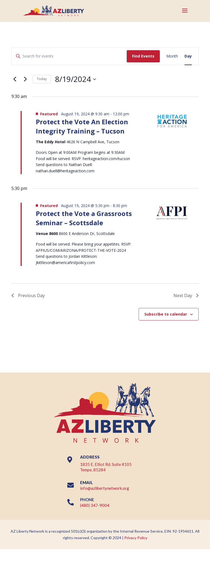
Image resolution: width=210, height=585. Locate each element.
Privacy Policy (135, 537)
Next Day (186, 295)
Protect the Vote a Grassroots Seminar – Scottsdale (84, 218)
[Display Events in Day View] (188, 56)
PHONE (87, 499)
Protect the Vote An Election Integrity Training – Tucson (82, 126)
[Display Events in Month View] (172, 56)
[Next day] (25, 79)
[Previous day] (14, 79)
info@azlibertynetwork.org (104, 488)
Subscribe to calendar (165, 314)
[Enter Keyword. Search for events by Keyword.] (69, 56)
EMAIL (86, 482)
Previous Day (28, 295)
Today (42, 79)
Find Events (143, 56)
